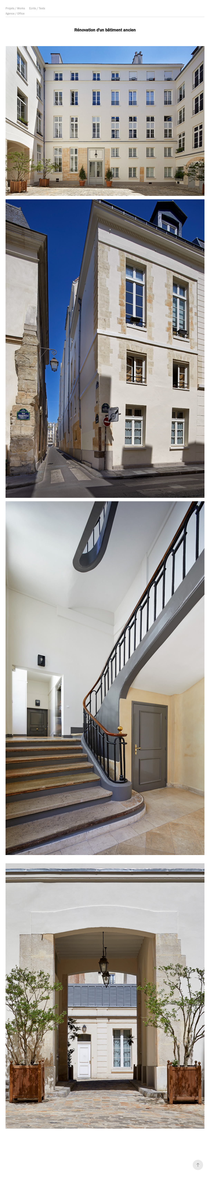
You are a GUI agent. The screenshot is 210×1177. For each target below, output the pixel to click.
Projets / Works (15, 8)
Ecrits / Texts (37, 8)
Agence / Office (15, 13)
